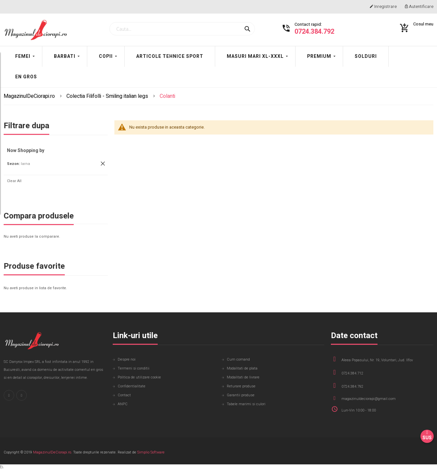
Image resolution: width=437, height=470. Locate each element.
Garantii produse (241, 395)
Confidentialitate (131, 386)
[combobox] (182, 29)
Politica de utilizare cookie (139, 377)
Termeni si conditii (133, 369)
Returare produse (241, 386)
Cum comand (238, 360)
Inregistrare (383, 7)
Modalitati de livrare (243, 377)
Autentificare (419, 7)
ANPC (123, 404)
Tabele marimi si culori (246, 404)
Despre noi (127, 360)
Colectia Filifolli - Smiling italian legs (107, 97)
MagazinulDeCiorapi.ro (30, 97)
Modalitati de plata (242, 369)
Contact (124, 395)
